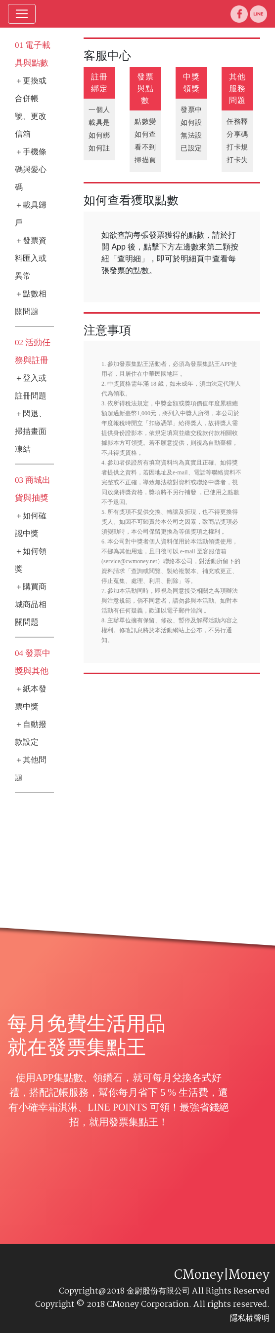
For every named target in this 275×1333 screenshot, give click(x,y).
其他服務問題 (237, 88)
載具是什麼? (108, 122)
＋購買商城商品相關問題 (30, 604)
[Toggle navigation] (22, 14)
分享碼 (237, 134)
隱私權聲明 (250, 1318)
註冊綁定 (99, 82)
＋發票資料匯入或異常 (30, 258)
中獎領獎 (191, 82)
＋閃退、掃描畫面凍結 (30, 431)
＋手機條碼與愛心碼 (30, 169)
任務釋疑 (241, 121)
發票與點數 (145, 88)
